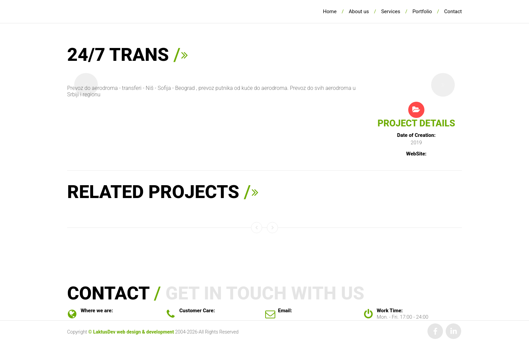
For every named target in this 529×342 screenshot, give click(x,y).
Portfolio (422, 11)
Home (329, 11)
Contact (453, 11)
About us (359, 11)
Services (390, 11)
